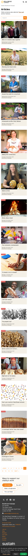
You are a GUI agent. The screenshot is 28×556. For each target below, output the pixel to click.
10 (21, 468)
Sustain (2, 5)
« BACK (4, 468)
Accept (24, 554)
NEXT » (16, 471)
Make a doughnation (10, 488)
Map (3, 531)
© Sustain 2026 (6, 523)
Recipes (4, 533)
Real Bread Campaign (10, 5)
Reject (16, 554)
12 (2, 471)
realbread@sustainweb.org (11, 513)
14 (8, 471)
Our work (4, 534)
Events (4, 540)
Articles (4, 538)
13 (5, 471)
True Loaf (21, 12)
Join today (7, 485)
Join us (4, 529)
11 (24, 468)
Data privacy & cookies (8, 526)
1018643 (17, 524)
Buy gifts (18, 485)
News (3, 536)
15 (12, 471)
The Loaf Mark (8, 491)
